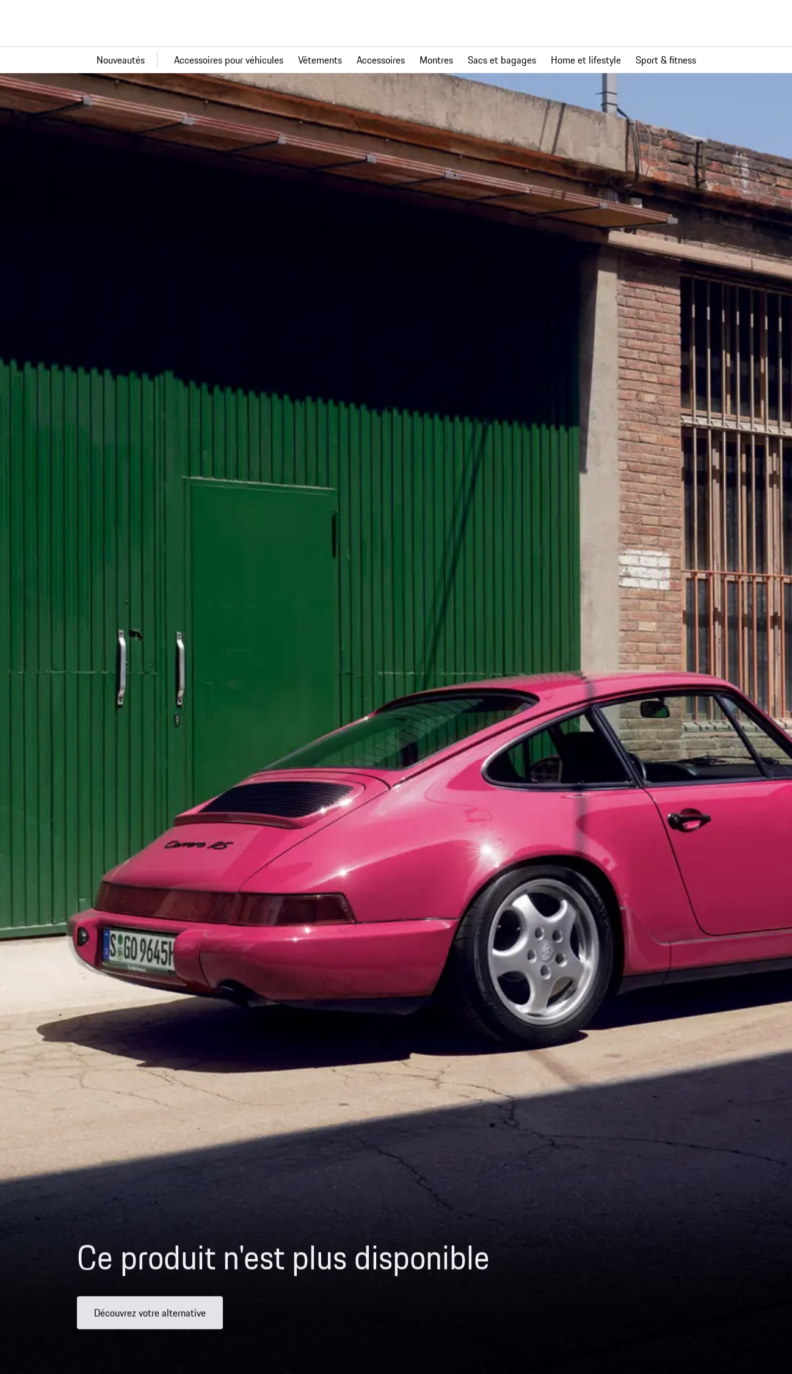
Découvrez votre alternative (150, 1318)
